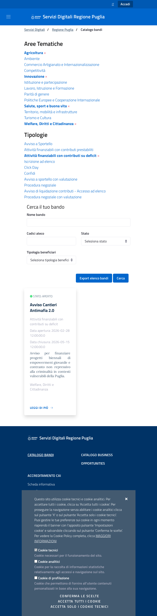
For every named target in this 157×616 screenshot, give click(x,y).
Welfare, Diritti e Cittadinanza (49, 123)
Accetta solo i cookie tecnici (79, 606)
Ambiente (32, 58)
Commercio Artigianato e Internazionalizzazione (61, 64)
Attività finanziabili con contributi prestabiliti (58, 149)
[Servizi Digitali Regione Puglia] (70, 17)
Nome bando (36, 214)
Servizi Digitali (34, 29)
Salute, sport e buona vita (45, 106)
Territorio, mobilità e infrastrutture (50, 112)
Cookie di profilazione (53, 578)
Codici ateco (35, 233)
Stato (85, 233)
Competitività (34, 70)
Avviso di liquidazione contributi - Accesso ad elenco (65, 191)
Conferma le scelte (79, 596)
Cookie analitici (49, 561)
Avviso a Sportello (38, 144)
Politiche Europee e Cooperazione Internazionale (62, 100)
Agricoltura (33, 53)
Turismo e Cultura (37, 118)
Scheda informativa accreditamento (41, 488)
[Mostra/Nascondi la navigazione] (8, 16)
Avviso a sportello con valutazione (50, 179)
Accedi (125, 4)
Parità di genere (36, 94)
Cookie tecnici (48, 550)
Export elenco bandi (94, 278)
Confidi (29, 173)
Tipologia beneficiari (41, 252)
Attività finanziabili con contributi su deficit (60, 155)
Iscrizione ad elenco (39, 161)
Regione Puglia (62, 29)
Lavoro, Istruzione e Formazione (49, 88)
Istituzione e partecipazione (45, 82)
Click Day (31, 167)
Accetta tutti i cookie (79, 601)
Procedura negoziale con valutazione (53, 197)
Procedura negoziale (40, 185)
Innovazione (34, 76)
